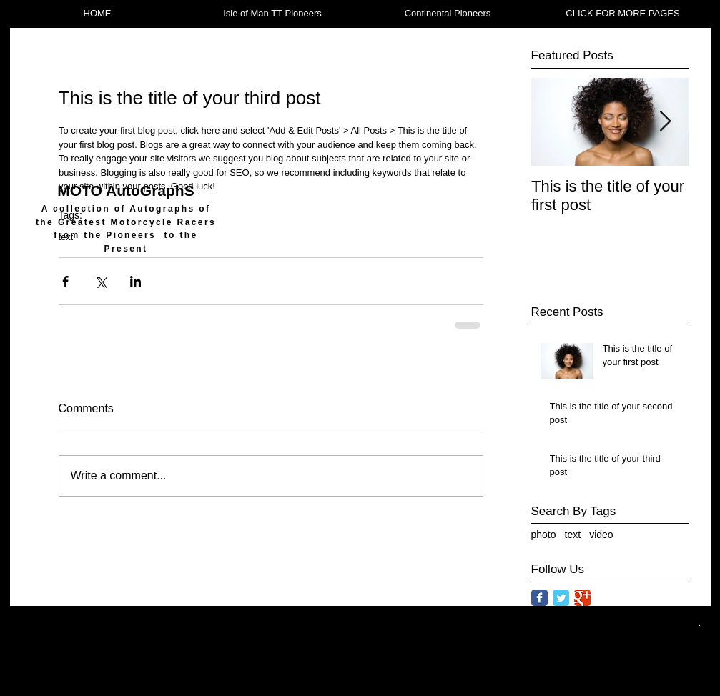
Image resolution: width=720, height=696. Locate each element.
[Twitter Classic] (561, 598)
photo (543, 534)
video (601, 534)
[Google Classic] (582, 598)
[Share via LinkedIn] (135, 281)
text (573, 534)
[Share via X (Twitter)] (100, 281)
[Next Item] (665, 122)
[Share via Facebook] (65, 281)
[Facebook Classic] (539, 598)
